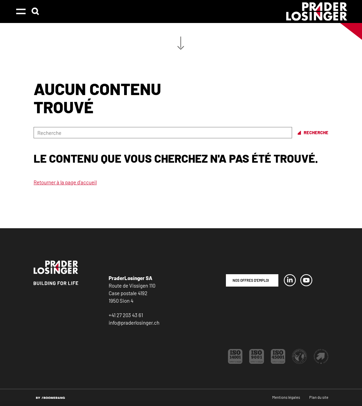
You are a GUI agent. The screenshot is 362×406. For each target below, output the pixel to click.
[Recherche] (163, 132)
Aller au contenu (181, 42)
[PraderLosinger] (316, 11)
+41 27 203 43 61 (126, 315)
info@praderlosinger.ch (134, 323)
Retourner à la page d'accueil (65, 182)
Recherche (316, 132)
